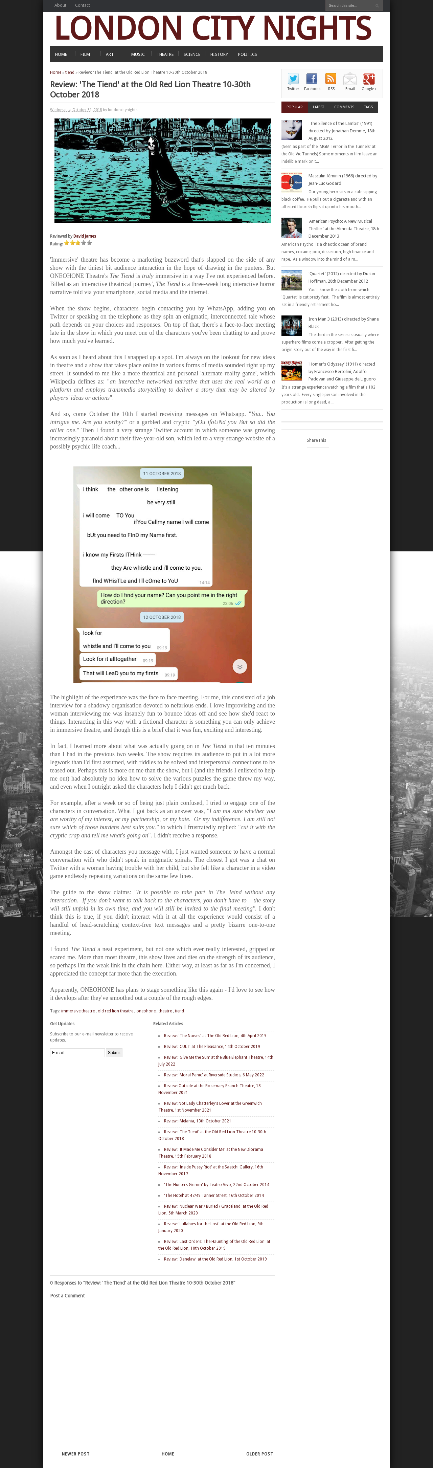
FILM (85, 54)
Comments (344, 107)
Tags (368, 107)
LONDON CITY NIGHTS (212, 28)
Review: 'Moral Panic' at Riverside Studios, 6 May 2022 (214, 1075)
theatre (165, 1011)
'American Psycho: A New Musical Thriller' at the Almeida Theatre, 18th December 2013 (344, 229)
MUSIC (138, 54)
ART (110, 54)
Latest (318, 107)
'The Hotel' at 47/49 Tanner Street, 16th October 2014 (214, 1195)
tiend (69, 72)
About (60, 5)
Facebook (312, 89)
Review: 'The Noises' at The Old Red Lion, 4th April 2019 (215, 1035)
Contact (82, 5)
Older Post (259, 1454)
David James (84, 236)
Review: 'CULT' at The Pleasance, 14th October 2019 (212, 1046)
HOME (61, 54)
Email (350, 89)
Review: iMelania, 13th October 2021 (197, 1121)
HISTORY (219, 54)
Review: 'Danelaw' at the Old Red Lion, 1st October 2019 (215, 1259)
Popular (295, 107)
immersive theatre (78, 1011)
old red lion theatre (115, 1011)
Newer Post (76, 1454)
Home (55, 72)
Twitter (293, 89)
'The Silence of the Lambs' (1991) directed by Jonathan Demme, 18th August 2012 (342, 131)
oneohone (146, 1011)
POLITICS (247, 54)
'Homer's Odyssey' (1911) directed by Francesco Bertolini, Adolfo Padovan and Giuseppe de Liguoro (342, 371)
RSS (331, 89)
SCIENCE (192, 54)
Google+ (369, 89)
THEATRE (165, 54)
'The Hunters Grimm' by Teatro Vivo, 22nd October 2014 (216, 1184)
